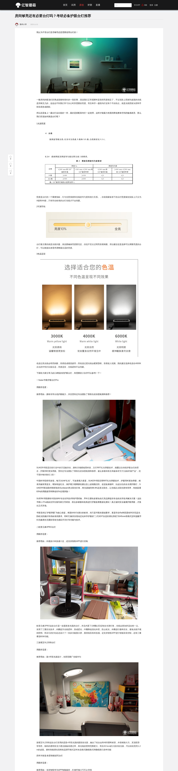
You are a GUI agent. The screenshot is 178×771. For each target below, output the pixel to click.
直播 (98, 5)
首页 (65, 5)
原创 (81, 5)
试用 (73, 5)
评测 (90, 5)
